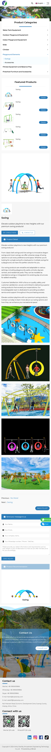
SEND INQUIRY (8, 559)
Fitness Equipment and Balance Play (17, 67)
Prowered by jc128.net (28, 749)
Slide (5, 45)
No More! (14, 498)
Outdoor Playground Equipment (15, 35)
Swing (10, 502)
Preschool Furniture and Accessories (17, 72)
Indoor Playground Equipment (15, 40)
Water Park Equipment (12, 30)
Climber (6, 50)
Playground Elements (11, 54)
